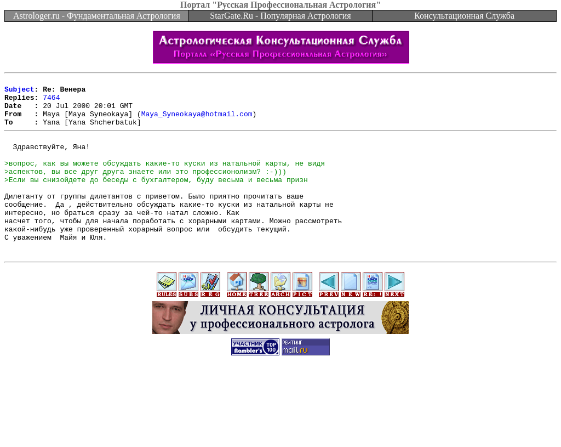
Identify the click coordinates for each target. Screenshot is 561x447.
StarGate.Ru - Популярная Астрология (280, 15)
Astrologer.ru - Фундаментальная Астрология (96, 15)
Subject (19, 92)
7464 (51, 102)
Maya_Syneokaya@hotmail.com (197, 122)
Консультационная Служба (464, 15)
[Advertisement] (280, 422)
